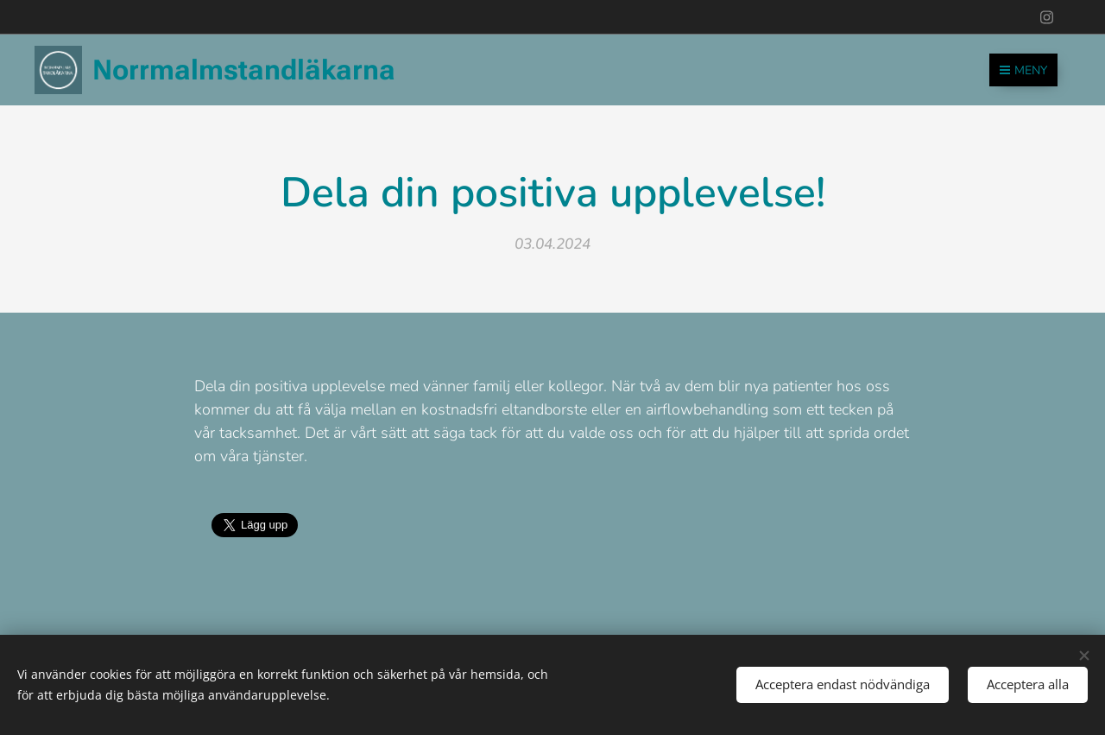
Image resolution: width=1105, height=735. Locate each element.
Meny (1023, 70)
